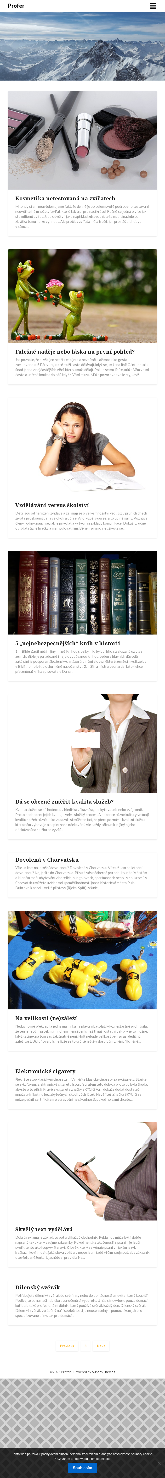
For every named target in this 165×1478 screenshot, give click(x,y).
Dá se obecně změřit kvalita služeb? (64, 801)
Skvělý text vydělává (44, 1229)
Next (101, 1346)
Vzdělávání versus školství (52, 505)
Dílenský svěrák (37, 1287)
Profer (16, 5)
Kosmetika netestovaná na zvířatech (65, 198)
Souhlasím (82, 1468)
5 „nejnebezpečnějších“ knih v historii (67, 643)
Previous (67, 1346)
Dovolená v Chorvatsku (47, 859)
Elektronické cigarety (45, 1071)
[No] (159, 1463)
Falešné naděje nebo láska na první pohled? (75, 351)
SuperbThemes (103, 1372)
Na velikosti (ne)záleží (46, 1018)
